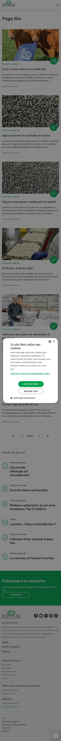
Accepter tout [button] (31, 384)
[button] (30, 374)
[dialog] (30, 370)
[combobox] (50, 341)
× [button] (54, 341)
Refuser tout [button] (31, 391)
